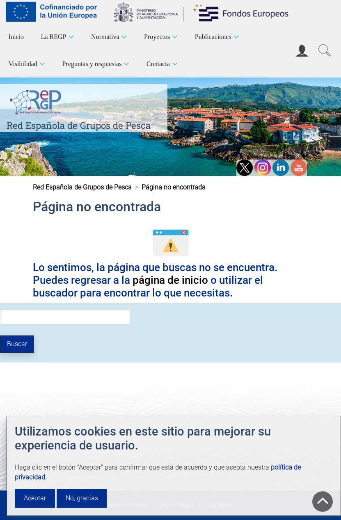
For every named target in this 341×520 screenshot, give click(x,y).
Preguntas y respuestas (92, 63)
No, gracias (82, 498)
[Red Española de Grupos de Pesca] (37, 101)
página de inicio (170, 280)
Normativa (105, 36)
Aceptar (35, 498)
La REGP (53, 36)
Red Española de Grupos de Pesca (79, 125)
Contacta (158, 63)
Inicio (16, 36)
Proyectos (157, 36)
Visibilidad (23, 63)
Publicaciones (213, 36)
